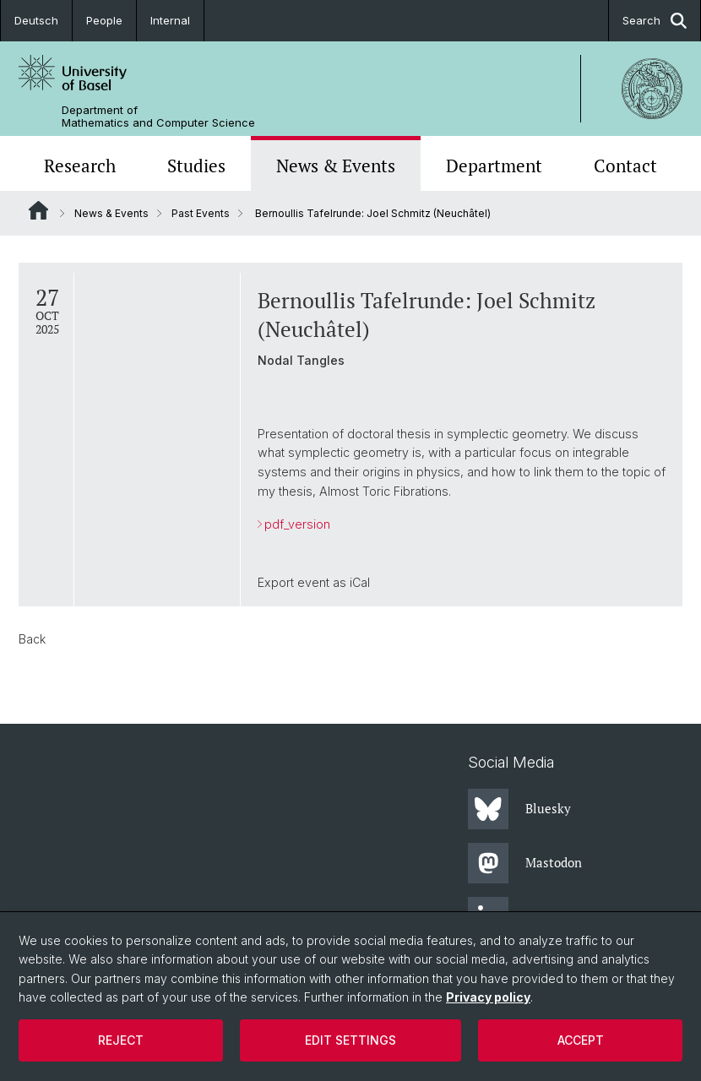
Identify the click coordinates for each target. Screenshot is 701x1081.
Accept (580, 1040)
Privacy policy (488, 997)
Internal (170, 20)
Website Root (38, 210)
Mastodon (525, 863)
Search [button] (654, 21)
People (104, 20)
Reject (121, 1040)
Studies (196, 165)
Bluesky (519, 809)
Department (494, 165)
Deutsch (36, 20)
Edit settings (350, 1040)
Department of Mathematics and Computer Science (158, 116)
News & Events (335, 165)
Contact (625, 165)
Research (80, 165)
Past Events (200, 213)
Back (32, 639)
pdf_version (297, 524)
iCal (360, 582)
